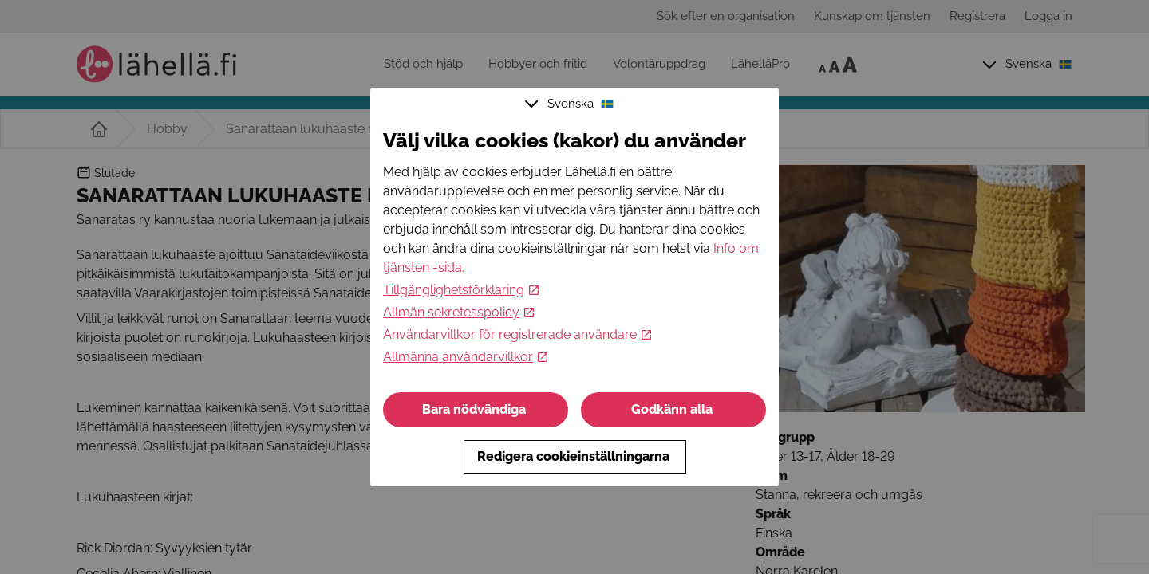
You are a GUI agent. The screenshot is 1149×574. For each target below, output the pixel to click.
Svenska (571, 103)
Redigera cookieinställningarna (575, 456)
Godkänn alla (673, 409)
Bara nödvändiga (475, 409)
